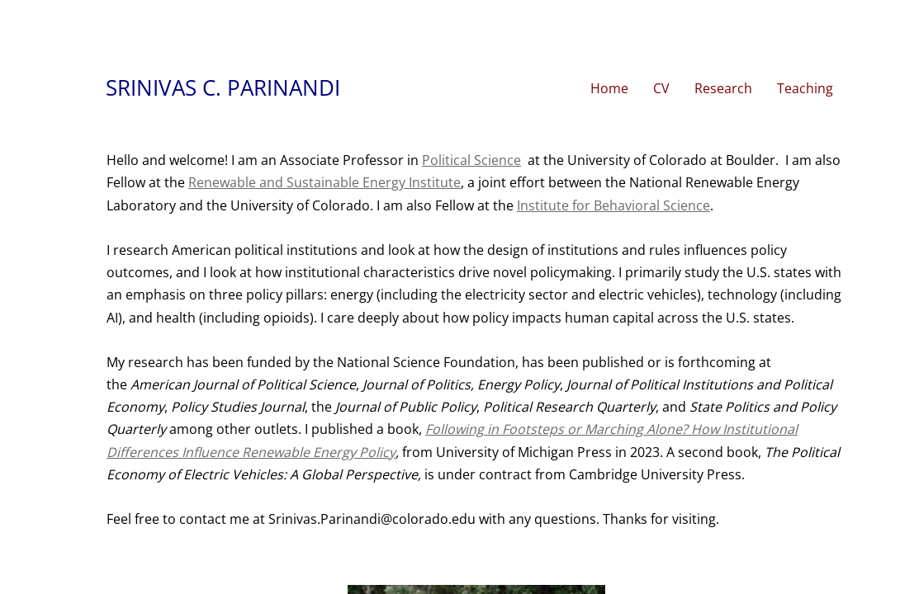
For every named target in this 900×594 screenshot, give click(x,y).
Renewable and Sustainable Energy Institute (324, 182)
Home (609, 88)
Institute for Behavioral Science (613, 205)
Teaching (805, 88)
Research (723, 88)
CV (661, 88)
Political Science (471, 160)
